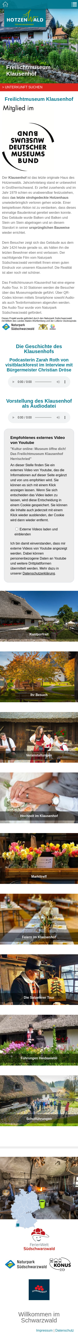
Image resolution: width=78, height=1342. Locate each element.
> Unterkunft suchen (22, 87)
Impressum (44, 1330)
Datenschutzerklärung (38, 573)
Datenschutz (64, 1330)
